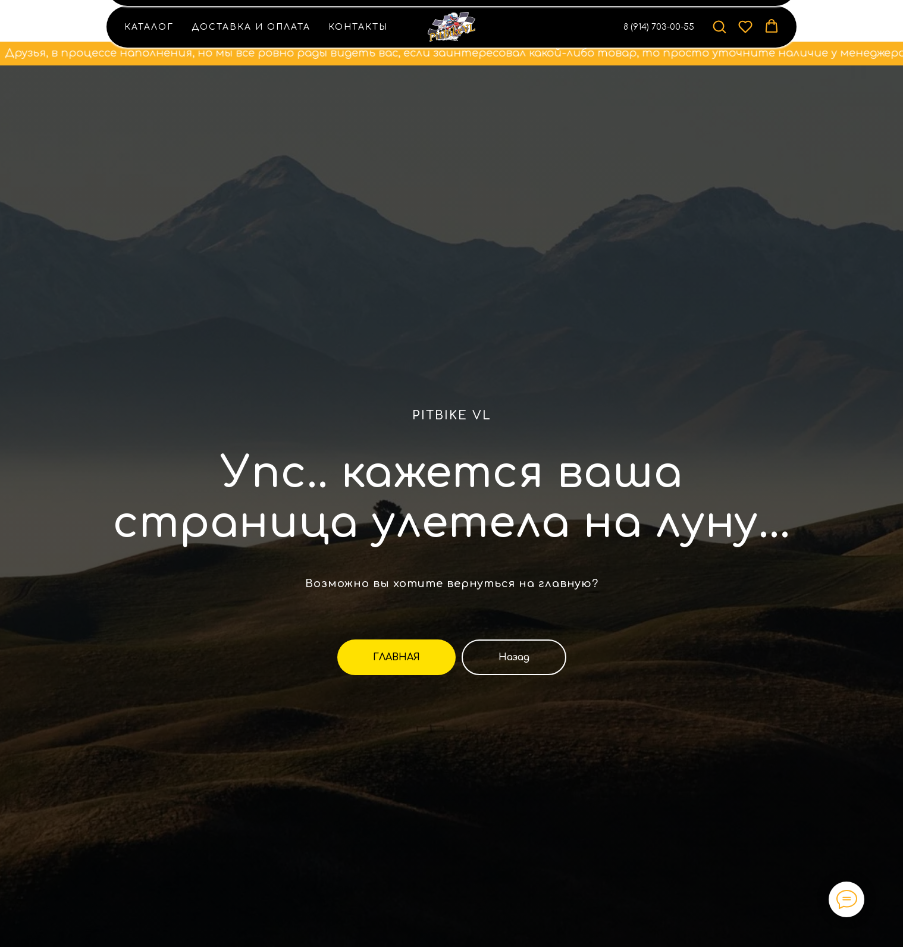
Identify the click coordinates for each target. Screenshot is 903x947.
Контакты (358, 27)
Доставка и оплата (251, 27)
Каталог (149, 27)
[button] (719, 26)
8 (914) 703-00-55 (658, 27)
